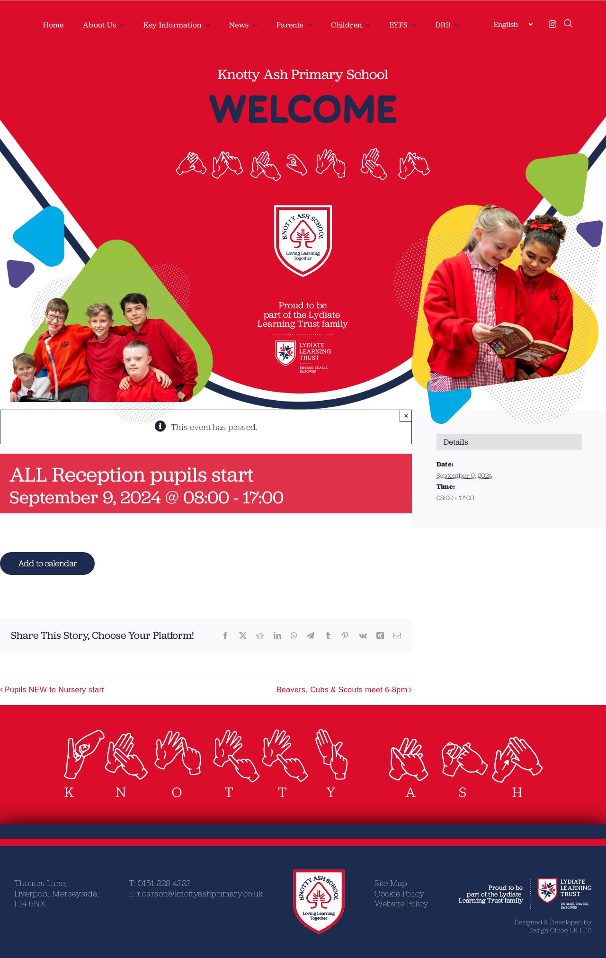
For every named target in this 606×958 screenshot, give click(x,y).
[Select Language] (513, 24)
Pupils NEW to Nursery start (54, 690)
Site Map (390, 883)
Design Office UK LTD (560, 930)
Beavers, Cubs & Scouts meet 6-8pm (341, 690)
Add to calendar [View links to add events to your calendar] (47, 563)
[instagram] (552, 24)
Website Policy (401, 903)
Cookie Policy (399, 893)
